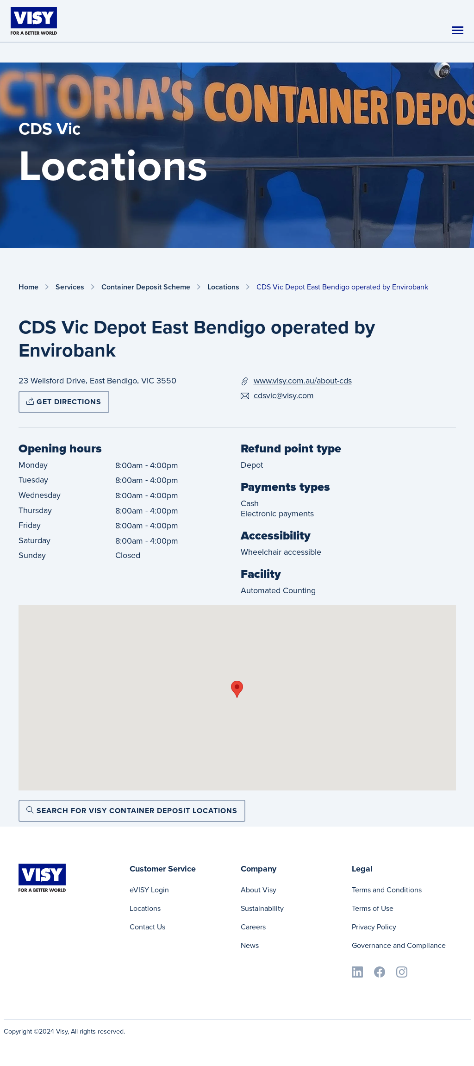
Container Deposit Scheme (145, 287)
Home (28, 287)
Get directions (63, 401)
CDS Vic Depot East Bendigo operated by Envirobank (342, 287)
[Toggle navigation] (458, 30)
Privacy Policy (374, 927)
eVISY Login (149, 889)
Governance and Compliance (399, 945)
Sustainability (262, 908)
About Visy (258, 889)
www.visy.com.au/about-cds (303, 381)
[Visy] (34, 20)
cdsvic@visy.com (284, 395)
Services (70, 287)
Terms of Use (372, 908)
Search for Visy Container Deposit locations (131, 810)
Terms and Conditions (387, 889)
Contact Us (147, 927)
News (250, 945)
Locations (223, 287)
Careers (253, 927)
